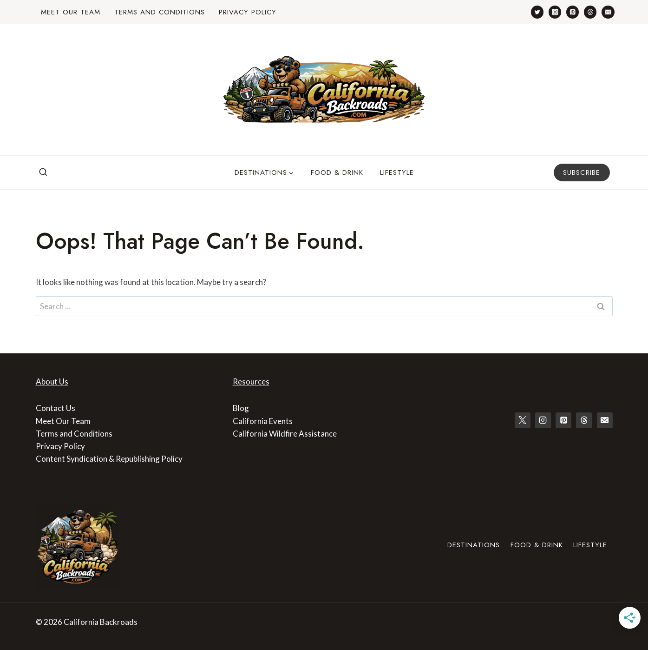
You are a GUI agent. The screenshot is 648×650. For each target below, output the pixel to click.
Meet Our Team (70, 12)
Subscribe (582, 172)
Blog (241, 408)
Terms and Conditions (159, 12)
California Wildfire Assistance (285, 433)
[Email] (608, 12)
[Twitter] (537, 12)
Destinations (473, 545)
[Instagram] (555, 12)
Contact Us (55, 408)
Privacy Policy (247, 12)
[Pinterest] (572, 12)
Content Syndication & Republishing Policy (109, 459)
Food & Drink (337, 172)
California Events (263, 421)
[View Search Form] (43, 172)
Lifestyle (397, 172)
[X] (522, 420)
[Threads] (590, 12)
